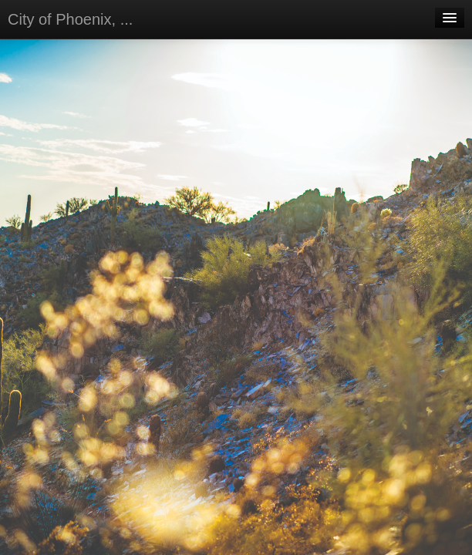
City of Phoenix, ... (70, 19)
